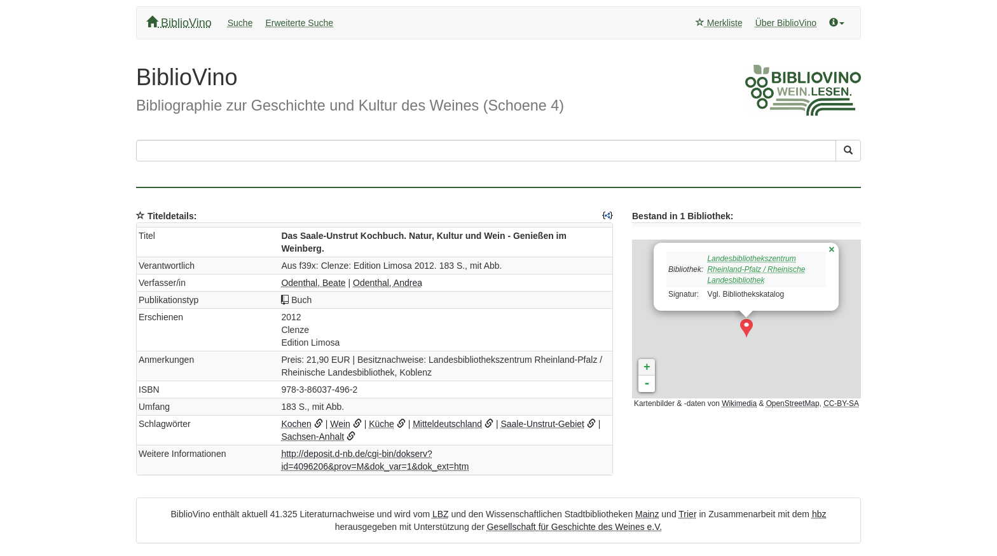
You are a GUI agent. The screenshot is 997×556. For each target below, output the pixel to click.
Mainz (647, 514)
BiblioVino (179, 22)
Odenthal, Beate (313, 283)
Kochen (296, 424)
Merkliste (719, 23)
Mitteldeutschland (447, 424)
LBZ (440, 514)
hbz (819, 514)
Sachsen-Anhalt (312, 436)
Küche (381, 424)
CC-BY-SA (841, 403)
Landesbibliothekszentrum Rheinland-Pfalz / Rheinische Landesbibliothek (756, 269)
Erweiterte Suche (299, 23)
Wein (340, 424)
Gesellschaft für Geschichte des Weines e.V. (574, 527)
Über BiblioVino (785, 23)
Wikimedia (739, 403)
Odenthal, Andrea (387, 283)
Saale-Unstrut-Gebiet (542, 424)
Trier (687, 514)
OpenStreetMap (793, 403)
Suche (240, 23)
